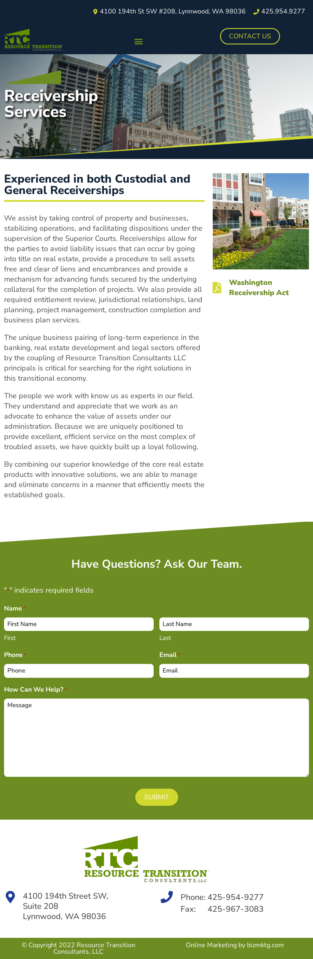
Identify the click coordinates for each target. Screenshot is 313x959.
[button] (138, 41)
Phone (15, 655)
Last (165, 638)
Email (169, 655)
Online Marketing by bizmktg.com (235, 945)
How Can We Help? (35, 690)
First (9, 638)
